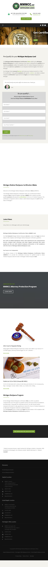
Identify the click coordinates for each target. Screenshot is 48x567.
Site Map (32, 556)
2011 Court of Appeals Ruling (12, 346)
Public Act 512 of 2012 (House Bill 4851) (15, 381)
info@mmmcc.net (36, 14)
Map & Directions (8, 496)
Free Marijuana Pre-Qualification (24, 431)
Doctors (20, 71)
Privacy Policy (30, 135)
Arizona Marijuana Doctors (8, 472)
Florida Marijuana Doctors (8, 469)
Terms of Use (26, 556)
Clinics (29, 61)
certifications (22, 197)
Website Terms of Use (22, 135)
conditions (31, 73)
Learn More (8, 291)
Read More (6, 353)
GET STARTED (26, 18)
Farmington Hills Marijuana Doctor (22, 552)
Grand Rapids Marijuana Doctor (38, 552)
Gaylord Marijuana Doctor (8, 552)
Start (35, 40)
